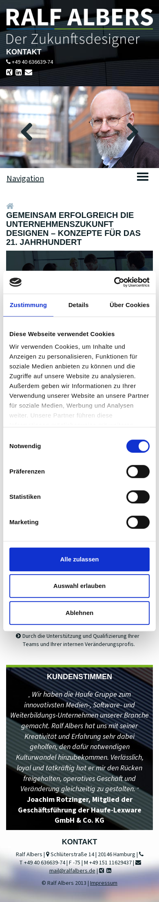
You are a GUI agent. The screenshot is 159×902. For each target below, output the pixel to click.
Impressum (103, 883)
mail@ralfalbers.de (72, 871)
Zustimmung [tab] (28, 304)
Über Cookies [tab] (130, 304)
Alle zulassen (79, 559)
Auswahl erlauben (79, 585)
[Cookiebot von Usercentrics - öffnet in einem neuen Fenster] (114, 282)
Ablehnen (79, 612)
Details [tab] (78, 304)
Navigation (25, 178)
